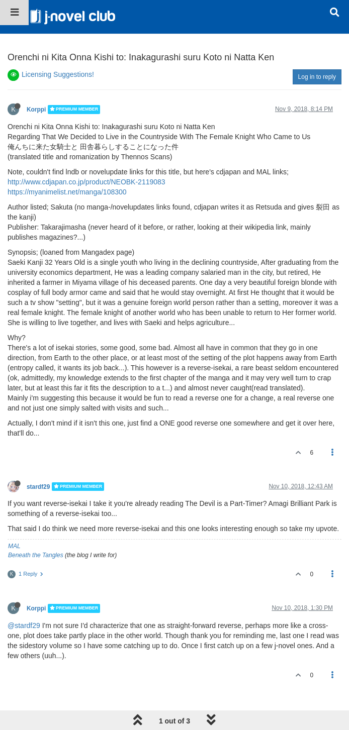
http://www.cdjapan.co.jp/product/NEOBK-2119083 (86, 182)
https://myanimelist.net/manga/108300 (67, 192)
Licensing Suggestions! (58, 74)
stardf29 (38, 486)
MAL (14, 546)
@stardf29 (24, 625)
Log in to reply (317, 76)
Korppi (36, 109)
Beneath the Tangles (35, 555)
